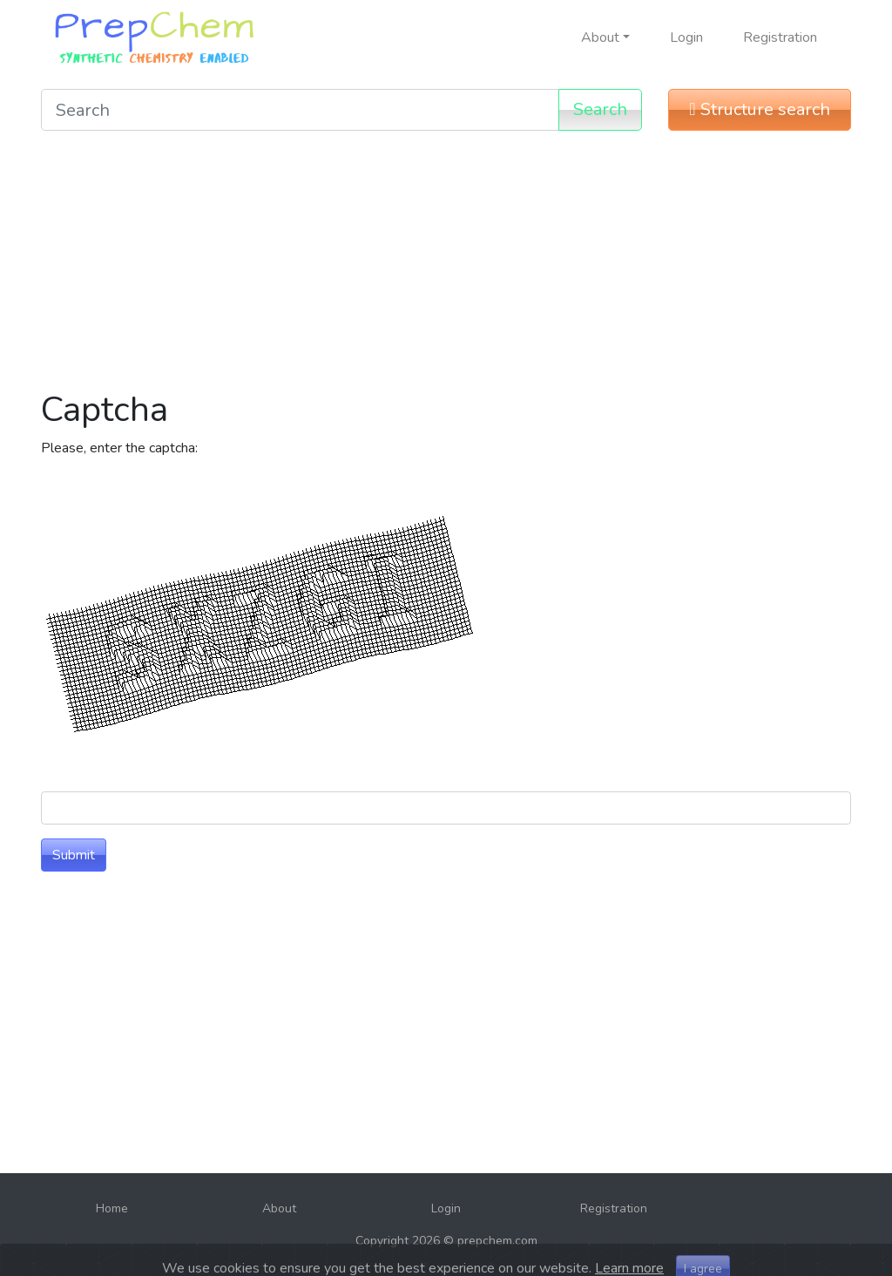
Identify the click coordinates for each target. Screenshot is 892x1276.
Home (112, 1208)
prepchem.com (497, 1240)
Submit (73, 855)
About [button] (600, 37)
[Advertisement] (446, 267)
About (279, 1208)
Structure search (759, 109)
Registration (780, 37)
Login (686, 37)
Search (600, 109)
